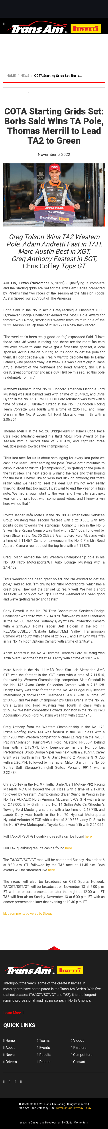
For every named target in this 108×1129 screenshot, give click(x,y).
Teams (43, 1040)
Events (43, 1048)
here (88, 836)
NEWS (25, 75)
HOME (11, 75)
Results (44, 1055)
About (9, 1048)
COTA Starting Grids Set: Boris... (58, 75)
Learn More (13, 1013)
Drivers (10, 1062)
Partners (78, 1048)
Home (9, 1040)
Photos (44, 1062)
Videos (77, 1040)
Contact (78, 1062)
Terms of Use (64, 1108)
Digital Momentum (9, 1115)
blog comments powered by (27, 913)
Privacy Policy (82, 1108)
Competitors (81, 1055)
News (9, 1055)
